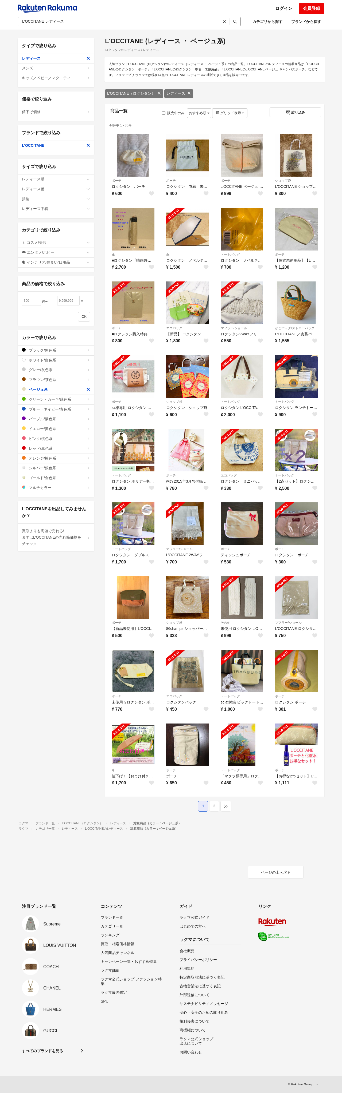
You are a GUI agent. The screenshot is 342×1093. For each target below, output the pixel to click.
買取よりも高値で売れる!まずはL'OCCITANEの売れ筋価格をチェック (56, 537)
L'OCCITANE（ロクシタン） (134, 93)
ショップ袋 (283, 180)
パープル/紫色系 (56, 418)
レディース (178, 93)
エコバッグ (174, 328)
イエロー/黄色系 (56, 428)
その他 (225, 623)
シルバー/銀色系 (56, 468)
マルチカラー (56, 487)
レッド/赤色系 (56, 448)
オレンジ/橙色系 (56, 458)
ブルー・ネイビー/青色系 (56, 409)
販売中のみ (173, 113)
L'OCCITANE (56, 145)
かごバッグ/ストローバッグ (294, 328)
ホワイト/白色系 (56, 360)
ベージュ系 (56, 389)
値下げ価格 (56, 112)
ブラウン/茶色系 (56, 379)
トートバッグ (230, 254)
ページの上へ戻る (276, 872)
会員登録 (311, 8)
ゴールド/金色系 (56, 477)
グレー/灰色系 (56, 369)
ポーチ (116, 180)
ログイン (283, 8)
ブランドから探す (306, 21)
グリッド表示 (230, 113)
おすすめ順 (199, 113)
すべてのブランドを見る (42, 1051)
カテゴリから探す (267, 21)
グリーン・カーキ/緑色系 (56, 399)
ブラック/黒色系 (56, 350)
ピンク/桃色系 (56, 438)
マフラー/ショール (234, 328)
